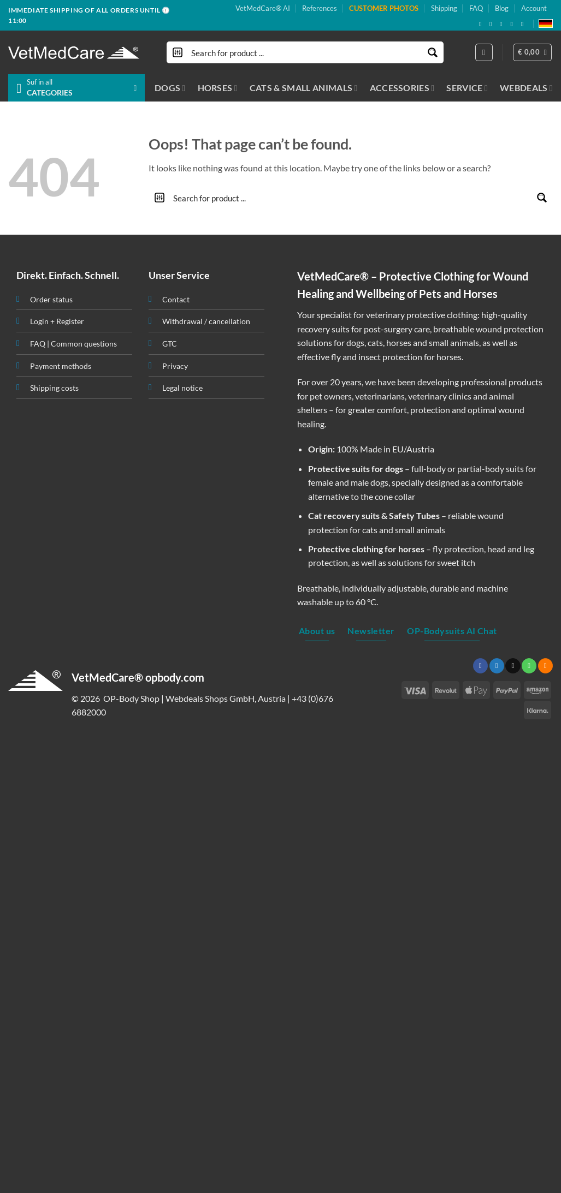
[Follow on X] (492, 24)
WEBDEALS (526, 87)
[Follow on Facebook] (482, 24)
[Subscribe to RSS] (513, 24)
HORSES (218, 87)
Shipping (444, 8)
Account (534, 8)
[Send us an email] (503, 24)
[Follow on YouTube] (524, 24)
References (319, 8)
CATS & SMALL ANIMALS (304, 87)
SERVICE (467, 87)
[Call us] (529, 665)
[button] (532, 52)
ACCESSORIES (402, 87)
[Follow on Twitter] (496, 665)
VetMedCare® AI (262, 8)
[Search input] (305, 52)
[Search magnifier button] (432, 52)
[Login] (484, 52)
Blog (502, 8)
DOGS (170, 87)
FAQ (476, 8)
